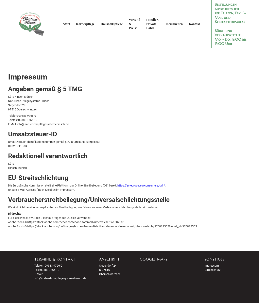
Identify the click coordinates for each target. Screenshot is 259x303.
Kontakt (194, 24)
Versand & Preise (134, 24)
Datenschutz (213, 269)
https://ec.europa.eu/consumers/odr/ (141, 185)
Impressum (212, 265)
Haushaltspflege (112, 24)
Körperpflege (85, 24)
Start (66, 24)
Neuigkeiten (174, 24)
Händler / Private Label (152, 24)
